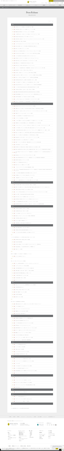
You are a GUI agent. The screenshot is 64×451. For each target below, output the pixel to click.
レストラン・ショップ (21, 430)
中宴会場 (31, 433)
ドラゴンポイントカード (51, 433)
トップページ (9, 430)
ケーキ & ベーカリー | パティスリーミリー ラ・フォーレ (23, 439)
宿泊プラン (9, 436)
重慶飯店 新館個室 (21, 434)
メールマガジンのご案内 (51, 435)
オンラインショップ (42, 434)
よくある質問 (50, 432)
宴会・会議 (30, 430)
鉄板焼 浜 (20, 437)
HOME (2, 7)
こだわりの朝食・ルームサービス (12, 437)
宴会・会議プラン (32, 437)
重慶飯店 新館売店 (21, 433)
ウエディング (41, 430)
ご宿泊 (8, 432)
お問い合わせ (41, 438)
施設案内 (40, 432)
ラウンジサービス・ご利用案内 (12, 435)
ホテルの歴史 (50, 430)
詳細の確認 (53, 448)
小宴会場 (31, 434)
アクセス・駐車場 (41, 435)
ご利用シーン (20, 440)
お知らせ (49, 436)
